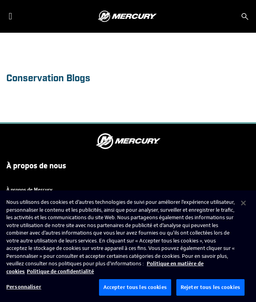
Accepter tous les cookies (135, 287)
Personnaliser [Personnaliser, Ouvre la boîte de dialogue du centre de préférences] (23, 287)
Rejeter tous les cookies (210, 287)
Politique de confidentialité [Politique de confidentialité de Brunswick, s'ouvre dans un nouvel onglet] (60, 271)
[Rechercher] (245, 16)
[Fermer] (243, 203)
